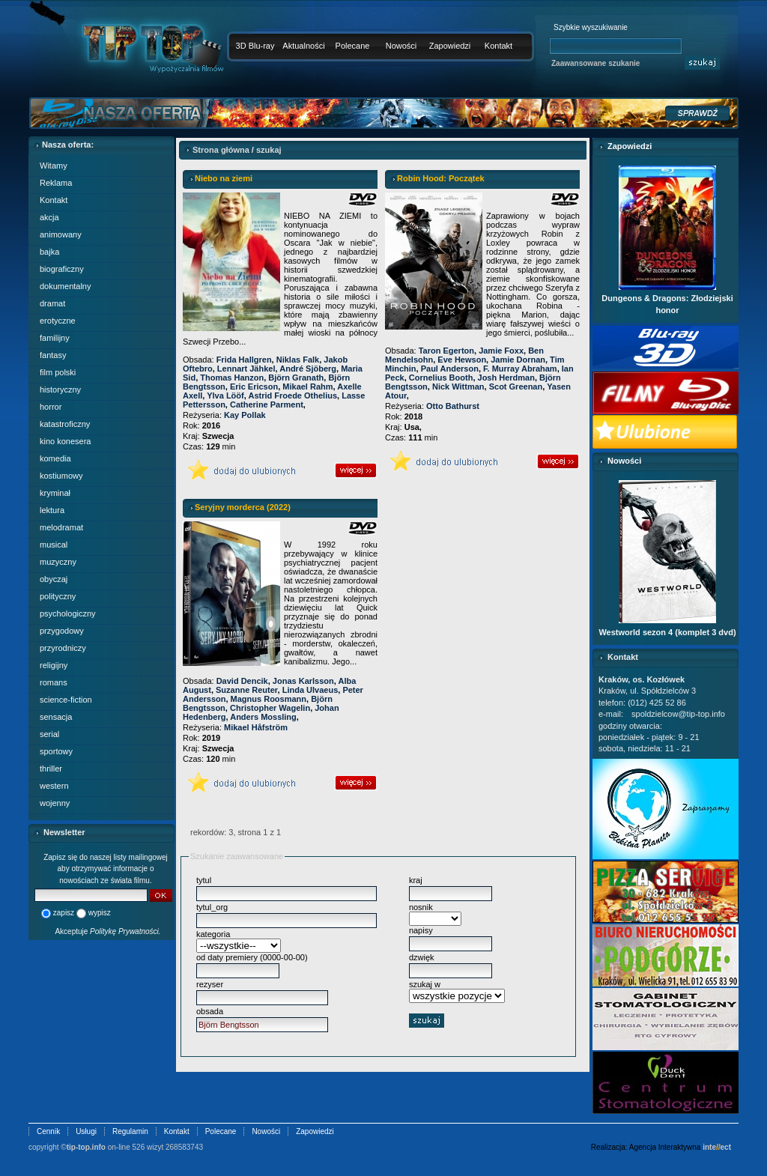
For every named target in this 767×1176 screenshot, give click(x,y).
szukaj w (424, 984)
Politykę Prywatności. (125, 931)
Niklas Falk (297, 359)
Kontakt (498, 45)
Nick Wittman (458, 386)
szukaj (269, 149)
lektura (52, 510)
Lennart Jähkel (246, 368)
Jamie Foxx (501, 350)
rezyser (209, 984)
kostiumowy (61, 475)
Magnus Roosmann (268, 698)
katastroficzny (65, 423)
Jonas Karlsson (303, 680)
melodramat (61, 527)
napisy (421, 930)
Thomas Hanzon (232, 377)
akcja (49, 217)
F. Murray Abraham (520, 368)
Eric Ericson (254, 386)
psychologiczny (68, 613)
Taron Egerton (446, 350)
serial (49, 734)
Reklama (56, 182)
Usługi (86, 1131)
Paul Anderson (450, 368)
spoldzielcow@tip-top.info (678, 713)
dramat (52, 303)
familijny (55, 337)
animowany (61, 234)
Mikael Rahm (307, 386)
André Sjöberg (307, 368)
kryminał (55, 492)
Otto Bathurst (452, 405)
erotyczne (58, 320)
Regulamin (130, 1131)
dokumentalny (65, 286)
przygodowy (62, 630)
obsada (209, 1011)
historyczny (60, 389)
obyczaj (53, 579)
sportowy (56, 751)
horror (50, 406)
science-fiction (66, 699)
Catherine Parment (266, 404)
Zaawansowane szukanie (595, 63)
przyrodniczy (63, 647)
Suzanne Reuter (247, 689)
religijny (53, 665)
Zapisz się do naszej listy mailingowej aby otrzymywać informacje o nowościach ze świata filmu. (105, 869)
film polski (58, 372)
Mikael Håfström (256, 727)
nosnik (421, 907)
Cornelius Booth (441, 377)
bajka (49, 251)
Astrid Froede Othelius (292, 395)
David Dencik (242, 680)
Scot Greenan (516, 386)
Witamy (53, 165)
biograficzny (62, 268)
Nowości (401, 45)
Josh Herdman (506, 377)
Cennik (48, 1131)
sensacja (56, 716)
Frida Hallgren (244, 359)
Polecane (353, 45)
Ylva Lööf (225, 395)
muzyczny (58, 561)
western (54, 785)
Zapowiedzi (450, 45)
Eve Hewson (461, 359)
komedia (55, 458)
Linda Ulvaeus (310, 689)
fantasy (53, 355)
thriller (51, 768)
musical (53, 544)
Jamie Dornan (518, 359)
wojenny (55, 802)
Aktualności (303, 45)
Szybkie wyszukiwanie (591, 27)
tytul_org (212, 907)
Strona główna (220, 149)
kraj (415, 880)
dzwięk (421, 957)
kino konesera (65, 441)
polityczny (58, 596)
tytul (203, 880)
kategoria (213, 934)
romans (53, 682)
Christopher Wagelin (270, 707)
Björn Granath (296, 377)
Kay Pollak (245, 414)
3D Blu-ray (255, 45)
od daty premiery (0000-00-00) (252, 957)
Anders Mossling (263, 716)
